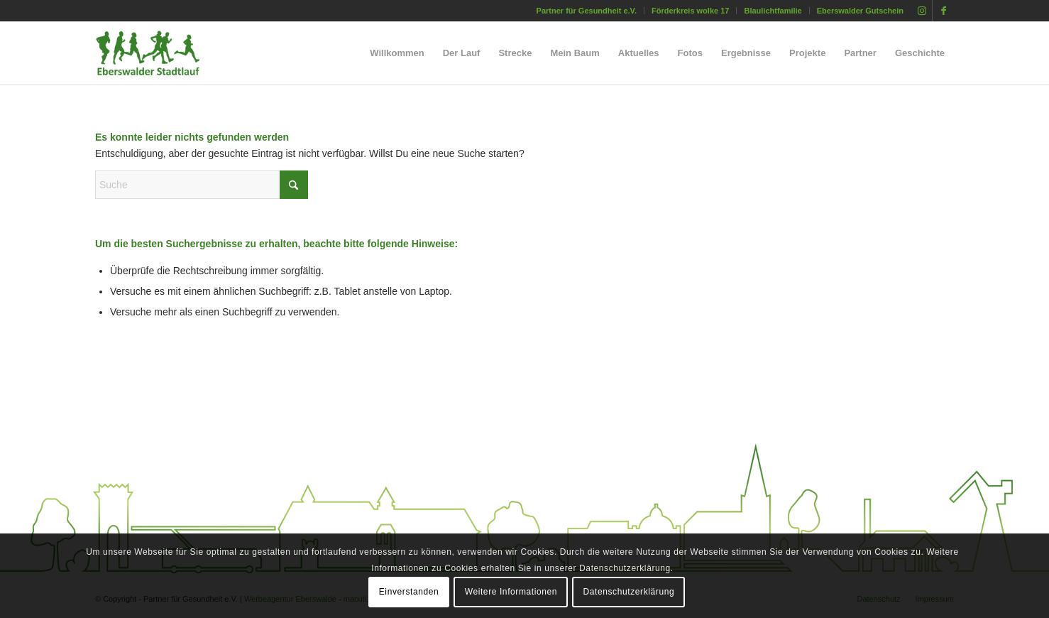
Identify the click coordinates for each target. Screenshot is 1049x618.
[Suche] (201, 184)
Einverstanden (409, 592)
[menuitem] (586, 10)
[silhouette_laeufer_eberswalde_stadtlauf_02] (160, 53)
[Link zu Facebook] (943, 10)
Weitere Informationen (511, 592)
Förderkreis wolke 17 (690, 10)
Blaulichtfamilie (772, 10)
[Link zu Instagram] (921, 10)
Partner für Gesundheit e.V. (587, 10)
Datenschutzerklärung (629, 592)
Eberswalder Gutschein (860, 10)
